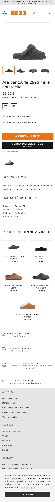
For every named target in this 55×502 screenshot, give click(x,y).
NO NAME (6, 441)
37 (5, 106)
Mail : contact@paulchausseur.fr (16, 464)
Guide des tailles (9, 417)
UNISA (5, 436)
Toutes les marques (11, 431)
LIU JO (5, 450)
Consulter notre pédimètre (17, 116)
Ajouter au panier (27, 136)
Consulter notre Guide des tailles (20, 122)
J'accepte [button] (27, 494)
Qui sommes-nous (10, 398)
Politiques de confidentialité (14, 412)
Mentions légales (9, 403)
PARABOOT (7, 445)
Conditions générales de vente (15, 408)
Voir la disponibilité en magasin (27, 145)
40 (14, 106)
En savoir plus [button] (28, 487)
